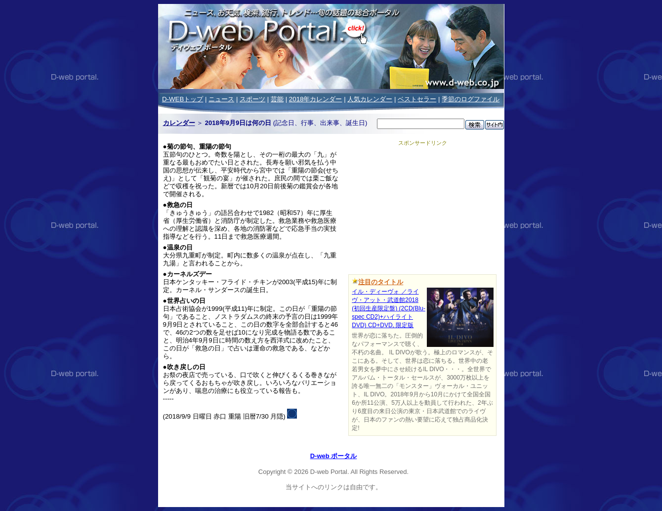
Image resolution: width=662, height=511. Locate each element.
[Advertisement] (422, 208)
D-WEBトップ (182, 99)
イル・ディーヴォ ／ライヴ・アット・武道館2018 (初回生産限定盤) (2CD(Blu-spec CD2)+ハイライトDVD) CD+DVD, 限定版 (388, 308)
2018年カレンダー (315, 99)
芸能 (277, 99)
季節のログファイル (470, 99)
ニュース (221, 99)
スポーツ (252, 99)
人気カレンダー (369, 99)
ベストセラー (417, 99)
